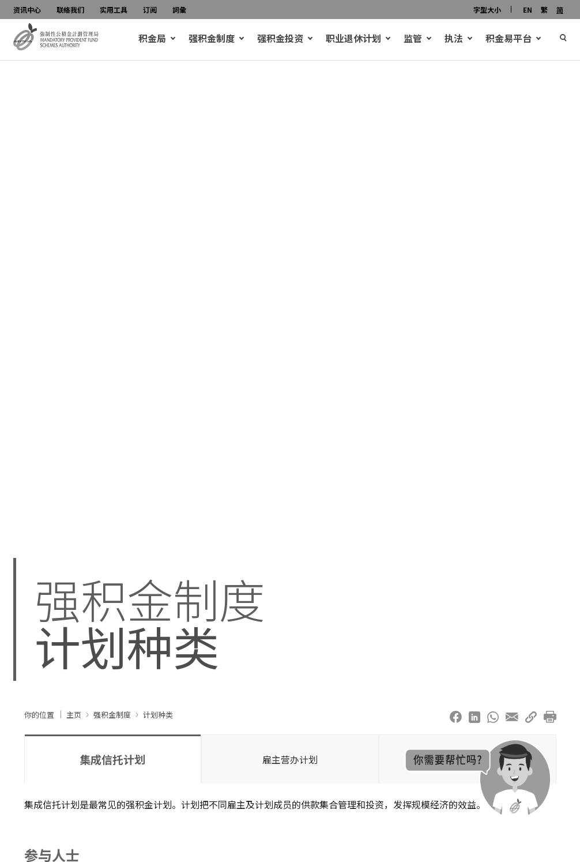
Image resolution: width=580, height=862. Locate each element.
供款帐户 (57, 520)
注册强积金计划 (56, 575)
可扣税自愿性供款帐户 (85, 547)
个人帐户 (57, 534)
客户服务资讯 (199, 575)
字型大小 (487, 9)
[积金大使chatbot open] (478, 779)
